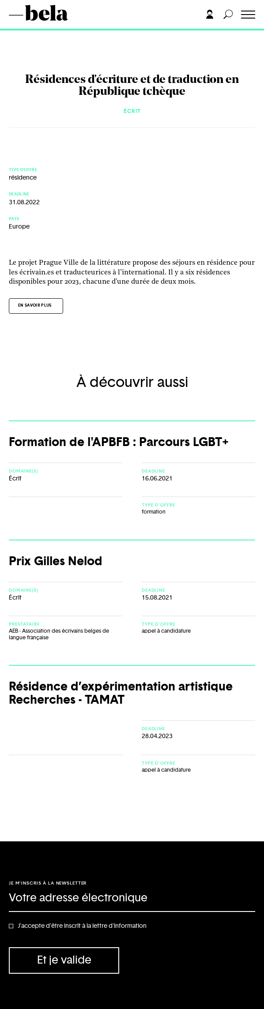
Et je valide (64, 960)
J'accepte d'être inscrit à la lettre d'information (82, 926)
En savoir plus (35, 306)
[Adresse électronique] (132, 898)
